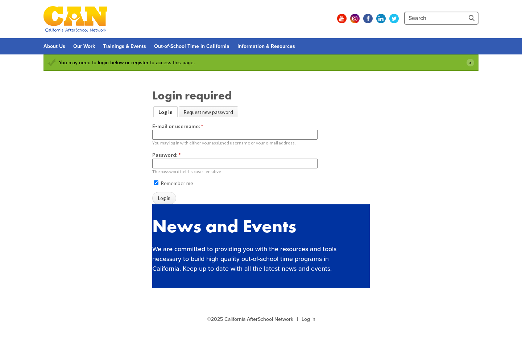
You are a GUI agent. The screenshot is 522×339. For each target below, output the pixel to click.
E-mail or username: (177, 126)
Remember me (173, 183)
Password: (166, 155)
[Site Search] (472, 18)
